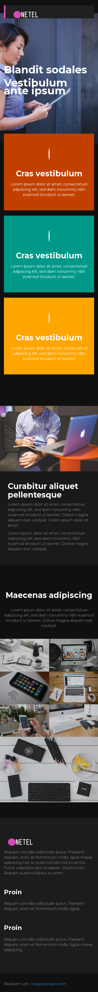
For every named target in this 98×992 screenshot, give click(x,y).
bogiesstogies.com (48, 984)
